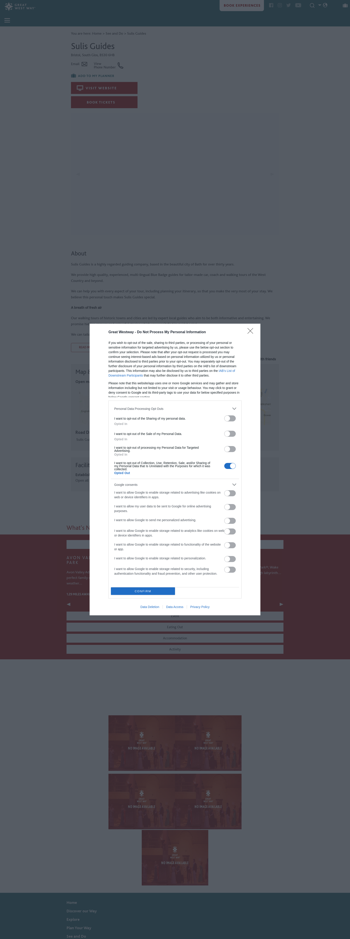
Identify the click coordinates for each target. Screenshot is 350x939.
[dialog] (175, 469)
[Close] (252, 332)
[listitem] (175, 408)
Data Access (174, 607)
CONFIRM (143, 591)
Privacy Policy (200, 607)
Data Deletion (149, 607)
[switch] (230, 418)
